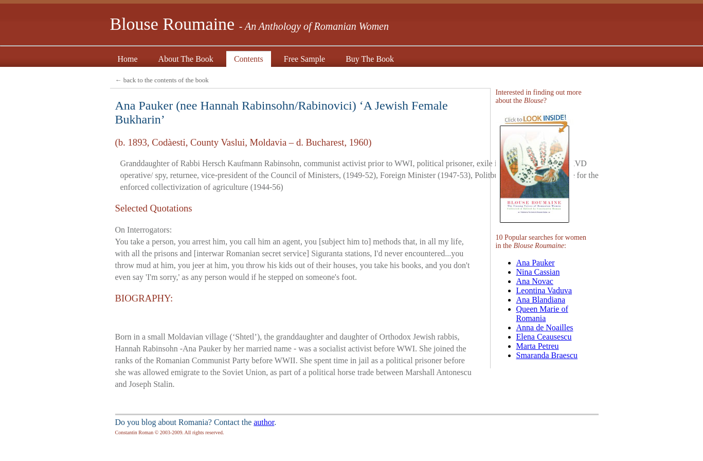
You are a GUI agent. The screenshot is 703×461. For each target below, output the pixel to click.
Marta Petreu (537, 346)
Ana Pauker (535, 262)
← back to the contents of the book (162, 80)
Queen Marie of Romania (542, 314)
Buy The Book (370, 60)
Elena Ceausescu (544, 336)
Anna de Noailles (544, 327)
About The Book (185, 60)
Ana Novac (534, 281)
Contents (248, 60)
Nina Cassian (538, 272)
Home (128, 60)
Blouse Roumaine (249, 23)
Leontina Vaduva (544, 290)
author (264, 422)
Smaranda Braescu (547, 355)
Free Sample (304, 60)
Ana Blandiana (541, 299)
